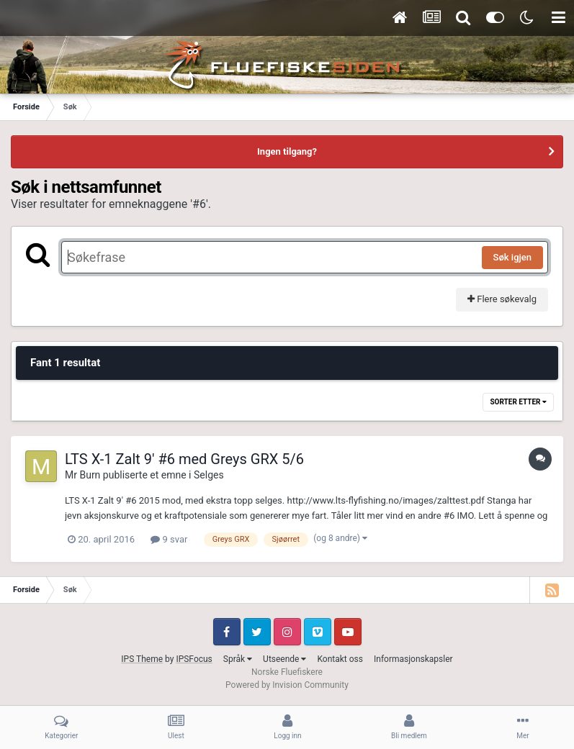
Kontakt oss (340, 659)
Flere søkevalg (502, 299)
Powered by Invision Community (287, 685)
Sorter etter (518, 402)
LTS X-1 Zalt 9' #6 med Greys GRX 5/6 (184, 459)
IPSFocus (194, 659)
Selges (209, 475)
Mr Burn (82, 475)
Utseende (284, 659)
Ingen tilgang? (287, 151)
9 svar (169, 539)
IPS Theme (142, 659)
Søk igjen (512, 257)
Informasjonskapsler (413, 659)
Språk (237, 659)
